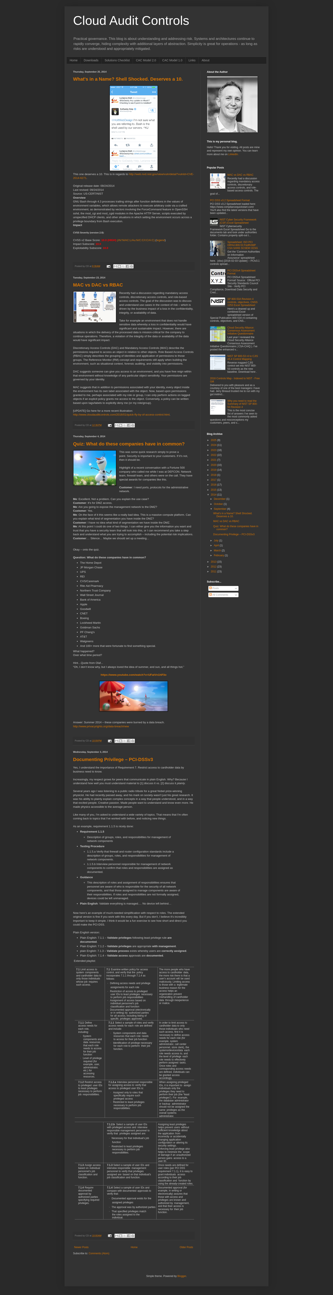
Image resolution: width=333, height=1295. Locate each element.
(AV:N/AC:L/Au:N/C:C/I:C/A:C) (136, 240)
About (205, 60)
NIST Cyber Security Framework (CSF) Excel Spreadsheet (238, 221)
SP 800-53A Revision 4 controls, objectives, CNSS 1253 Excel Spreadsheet (242, 302)
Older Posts (186, 1247)
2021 (214, 459)
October (219, 504)
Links (192, 60)
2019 (214, 469)
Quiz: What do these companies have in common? (129, 444)
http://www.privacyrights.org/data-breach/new (101, 726)
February (219, 555)
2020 (214, 465)
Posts (214, 588)
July (216, 540)
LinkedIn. (233, 154)
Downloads (91, 60)
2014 (214, 494)
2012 (214, 566)
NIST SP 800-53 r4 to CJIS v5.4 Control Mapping (242, 358)
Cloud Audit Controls (131, 20)
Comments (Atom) (99, 1253)
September (220, 508)
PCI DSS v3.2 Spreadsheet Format (230, 200)
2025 (214, 440)
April (217, 545)
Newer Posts (81, 1247)
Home (74, 60)
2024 (214, 445)
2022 (214, 455)
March (218, 550)
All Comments (218, 594)
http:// (132, 174)
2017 (214, 479)
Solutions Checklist (117, 60)
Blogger (181, 1276)
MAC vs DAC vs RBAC (98, 285)
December (220, 498)
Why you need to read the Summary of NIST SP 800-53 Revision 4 (242, 404)
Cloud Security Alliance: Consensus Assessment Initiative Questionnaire (241, 330)
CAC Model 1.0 (172, 60)
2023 (214, 450)
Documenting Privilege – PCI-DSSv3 (113, 759)
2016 (214, 484)
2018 (214, 474)
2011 (214, 571)
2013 (214, 561)
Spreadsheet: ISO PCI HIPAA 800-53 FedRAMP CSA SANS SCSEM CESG (242, 245)
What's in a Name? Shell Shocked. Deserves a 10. (128, 79)
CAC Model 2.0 (146, 60)
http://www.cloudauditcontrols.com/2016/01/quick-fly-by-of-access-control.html (121, 414)
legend (160, 240)
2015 (214, 489)
